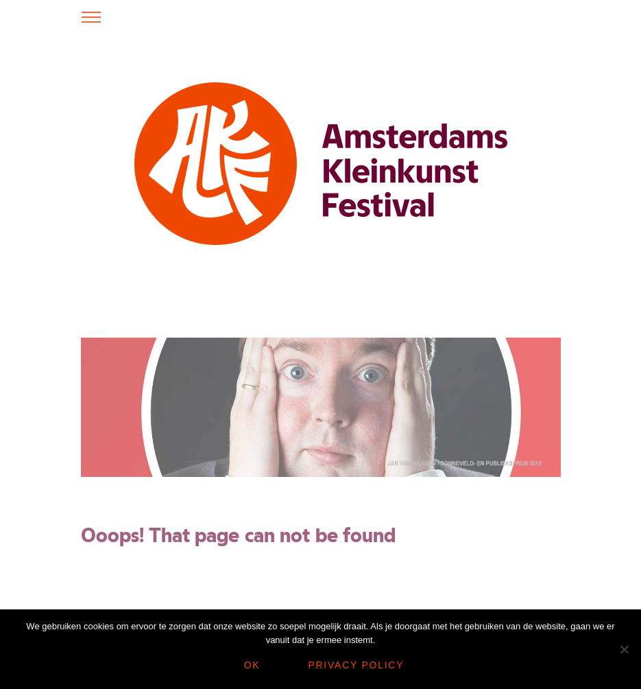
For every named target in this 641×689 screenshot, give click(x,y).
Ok (252, 664)
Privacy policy (356, 664)
